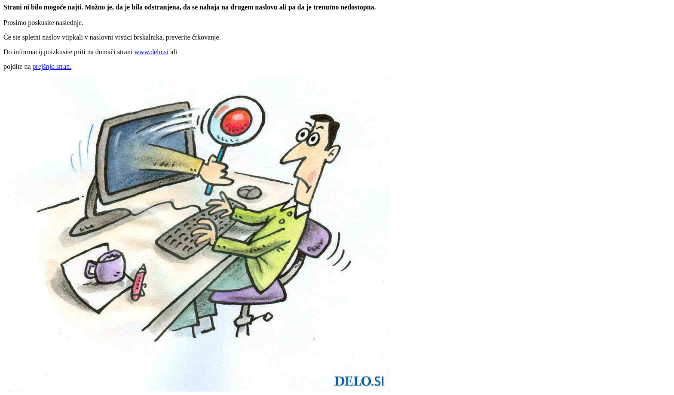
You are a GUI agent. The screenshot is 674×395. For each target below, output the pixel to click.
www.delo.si (151, 52)
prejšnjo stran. (52, 66)
